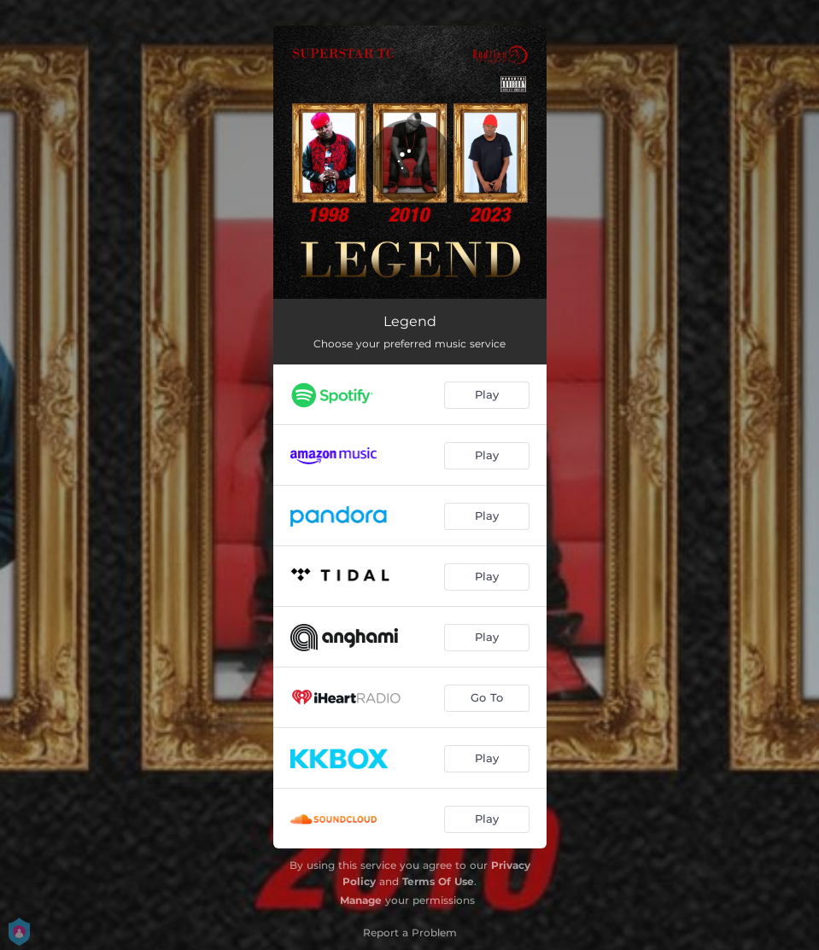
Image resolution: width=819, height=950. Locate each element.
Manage (361, 900)
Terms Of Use (438, 881)
